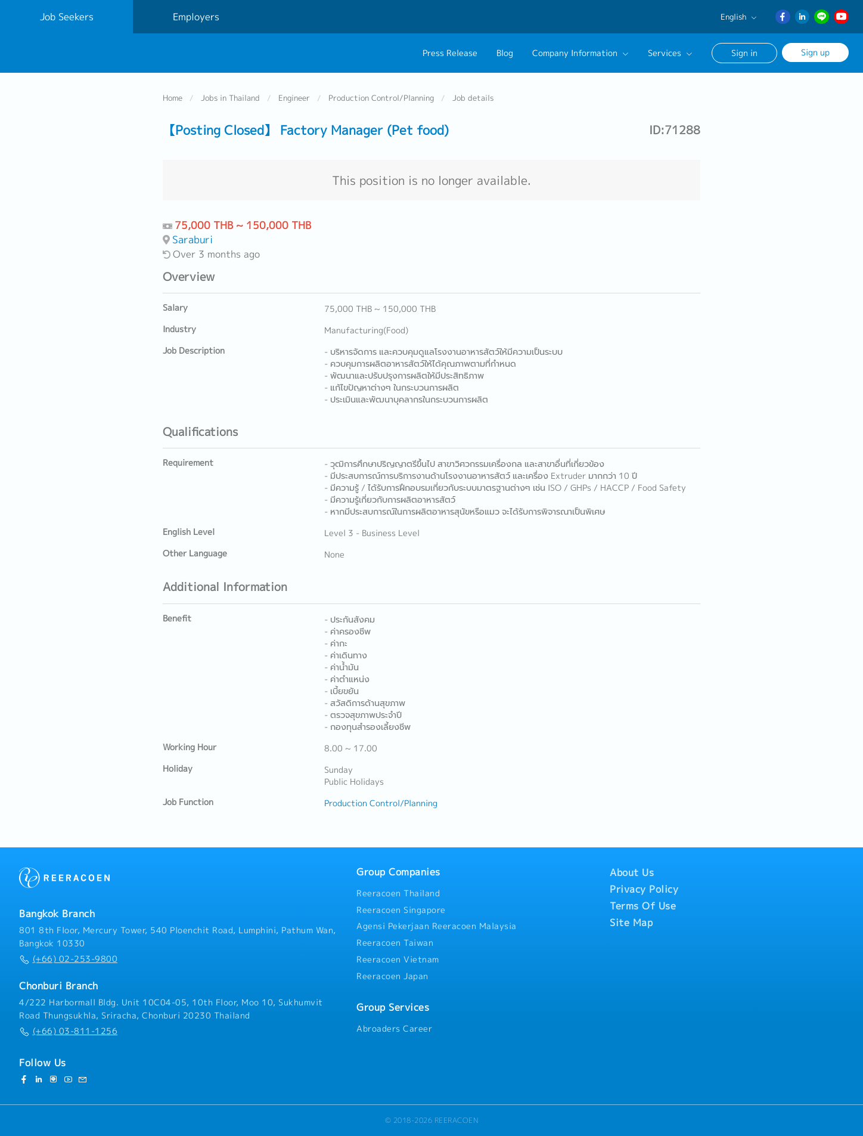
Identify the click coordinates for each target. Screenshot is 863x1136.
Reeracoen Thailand (398, 893)
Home (172, 97)
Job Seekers (67, 16)
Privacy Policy (644, 889)
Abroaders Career (394, 1029)
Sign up (815, 52)
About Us (632, 872)
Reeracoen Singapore (401, 910)
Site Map (631, 922)
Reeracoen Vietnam (397, 959)
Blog (504, 53)
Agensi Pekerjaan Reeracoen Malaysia (436, 926)
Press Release (450, 53)
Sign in (744, 52)
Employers (196, 16)
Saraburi (192, 239)
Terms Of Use (643, 906)
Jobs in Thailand (230, 97)
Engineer (294, 97)
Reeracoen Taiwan (394, 943)
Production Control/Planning (381, 97)
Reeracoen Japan (392, 976)
